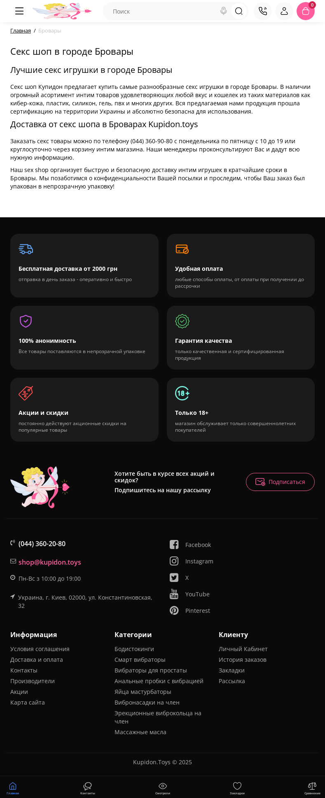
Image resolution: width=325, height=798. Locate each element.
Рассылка (232, 681)
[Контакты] (263, 11)
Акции (19, 692)
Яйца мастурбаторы (143, 692)
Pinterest (189, 610)
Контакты (23, 670)
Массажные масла (140, 732)
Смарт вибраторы (140, 659)
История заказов (243, 659)
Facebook (190, 545)
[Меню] (19, 11)
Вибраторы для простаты (151, 670)
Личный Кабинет (243, 649)
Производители (32, 681)
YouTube (189, 594)
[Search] (223, 11)
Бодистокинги (134, 649)
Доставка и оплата (36, 659)
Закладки (232, 670)
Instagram (191, 561)
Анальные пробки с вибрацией (159, 681)
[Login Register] (284, 11)
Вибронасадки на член (147, 702)
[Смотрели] (87, 787)
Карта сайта (27, 702)
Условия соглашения (40, 649)
